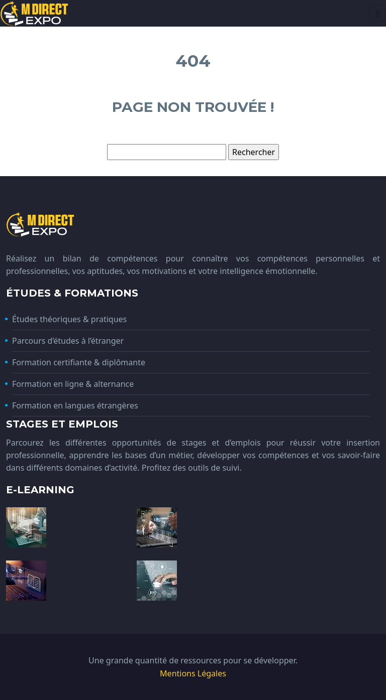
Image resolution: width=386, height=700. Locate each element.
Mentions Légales (193, 673)
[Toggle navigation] (377, 13)
